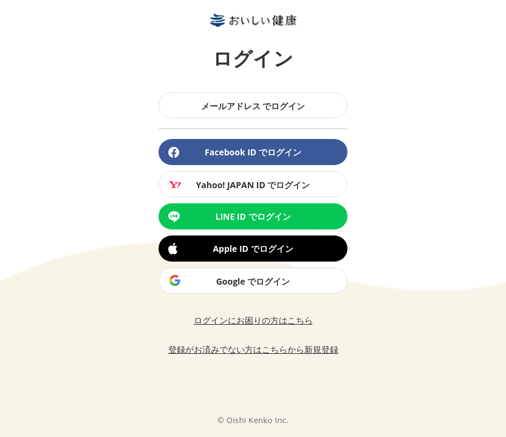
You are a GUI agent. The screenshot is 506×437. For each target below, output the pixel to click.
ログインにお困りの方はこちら (253, 320)
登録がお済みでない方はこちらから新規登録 (253, 349)
